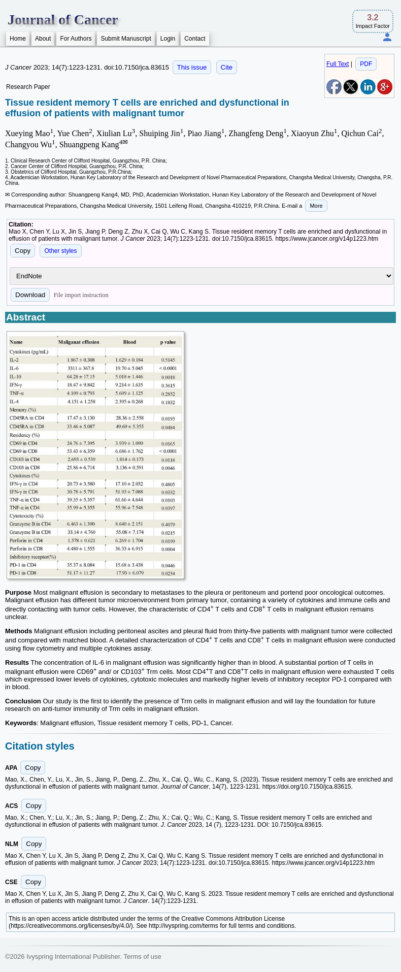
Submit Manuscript (126, 38)
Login (167, 38)
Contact (194, 38)
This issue (192, 67)
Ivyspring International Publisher (73, 956)
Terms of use (142, 956)
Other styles (60, 250)
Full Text (337, 64)
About (43, 38)
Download (30, 295)
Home (18, 38)
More (316, 206)
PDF (366, 64)
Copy (22, 250)
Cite (226, 67)
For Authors (75, 38)
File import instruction (81, 295)
